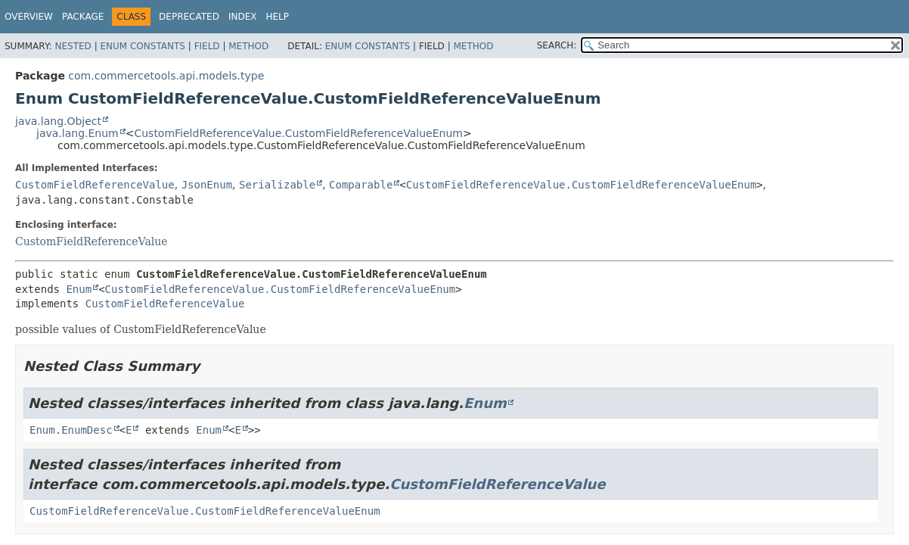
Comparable (360, 185)
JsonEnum (206, 185)
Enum (79, 289)
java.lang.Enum (77, 133)
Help (277, 16)
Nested (72, 46)
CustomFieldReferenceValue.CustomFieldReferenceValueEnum (298, 133)
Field (207, 46)
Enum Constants (142, 46)
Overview (29, 16)
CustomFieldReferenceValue (95, 185)
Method (248, 46)
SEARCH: (557, 45)
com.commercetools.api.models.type (166, 76)
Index (242, 16)
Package (83, 16)
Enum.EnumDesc (71, 430)
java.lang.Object (58, 121)
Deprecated (189, 16)
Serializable (277, 185)
